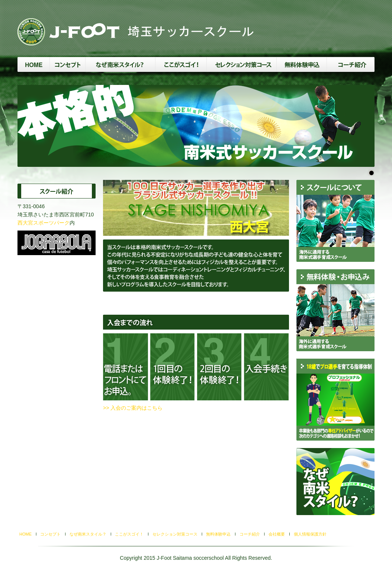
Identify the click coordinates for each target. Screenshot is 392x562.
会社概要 (277, 534)
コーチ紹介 (250, 534)
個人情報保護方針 (310, 534)
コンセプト (50, 534)
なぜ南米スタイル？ (88, 534)
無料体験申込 (218, 534)
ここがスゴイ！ (129, 534)
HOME (27, 534)
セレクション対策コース (174, 534)
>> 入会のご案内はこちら (133, 408)
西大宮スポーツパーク (43, 223)
